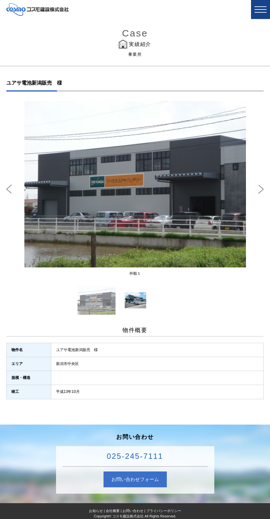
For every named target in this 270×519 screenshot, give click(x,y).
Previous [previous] (9, 189)
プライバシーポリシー (163, 511)
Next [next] (261, 189)
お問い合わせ (132, 511)
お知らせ (96, 511)
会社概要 (113, 511)
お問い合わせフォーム (135, 479)
